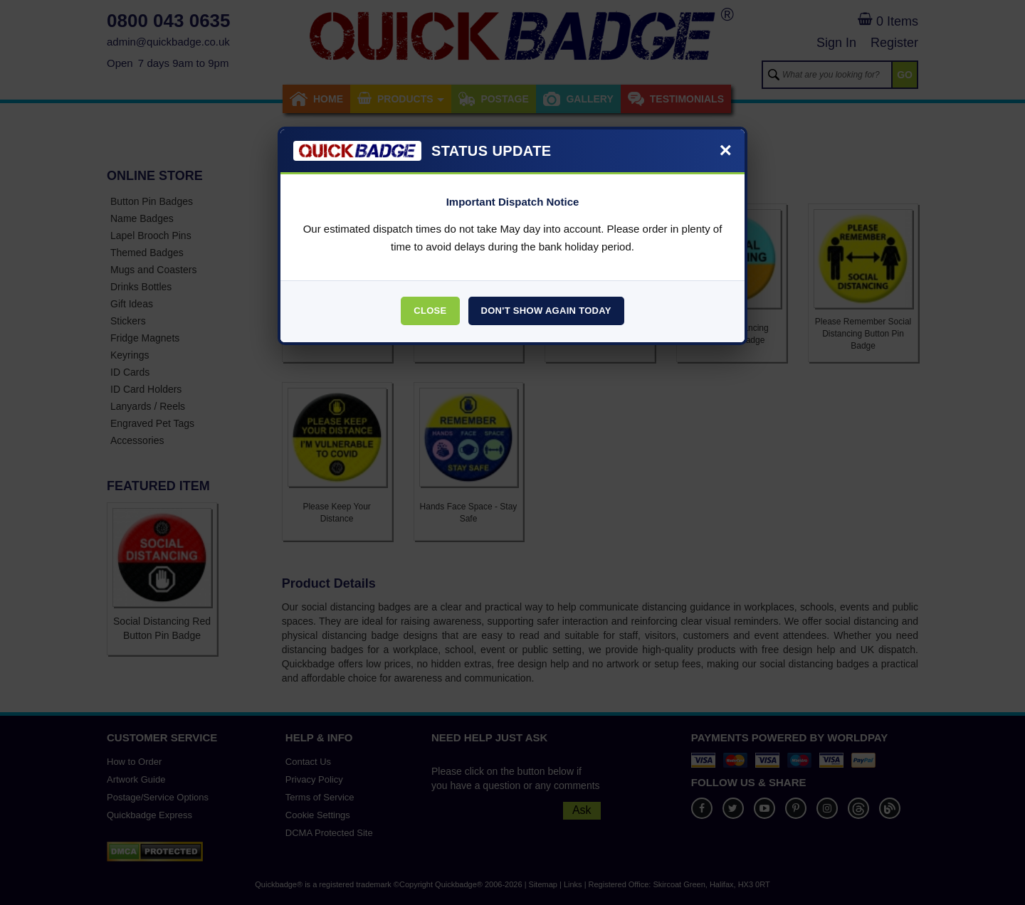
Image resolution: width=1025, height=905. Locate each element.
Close (430, 310)
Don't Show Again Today (546, 310)
